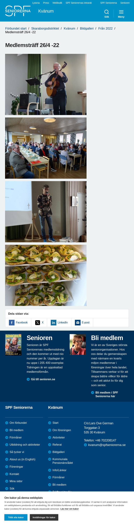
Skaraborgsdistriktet (45, 28)
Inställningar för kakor (44, 517)
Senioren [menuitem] (125, 2)
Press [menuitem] (46, 2)
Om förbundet (18, 422)
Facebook (22, 322)
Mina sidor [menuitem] (16, 481)
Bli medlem (16, 430)
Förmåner (16, 437)
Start (55, 422)
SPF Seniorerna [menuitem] (108, 2)
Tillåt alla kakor (16, 517)
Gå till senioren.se (43, 379)
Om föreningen (62, 430)
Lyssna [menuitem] (36, 2)
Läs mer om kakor (69, 509)
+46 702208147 (105, 440)
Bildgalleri (87, 28)
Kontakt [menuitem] (14, 474)
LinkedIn (63, 322)
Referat (57, 444)
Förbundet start (16, 28)
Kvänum (69, 28)
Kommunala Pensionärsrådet (63, 461)
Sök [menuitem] (106, 13)
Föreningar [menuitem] (16, 466)
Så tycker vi (17, 452)
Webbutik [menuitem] (57, 2)
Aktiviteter (59, 437)
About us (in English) (22, 459)
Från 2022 (105, 28)
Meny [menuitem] (121, 13)
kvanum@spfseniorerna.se (107, 445)
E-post (86, 322)
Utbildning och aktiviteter (25, 444)
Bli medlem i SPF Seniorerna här (106, 394)
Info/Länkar (59, 470)
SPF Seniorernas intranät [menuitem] (79, 2)
